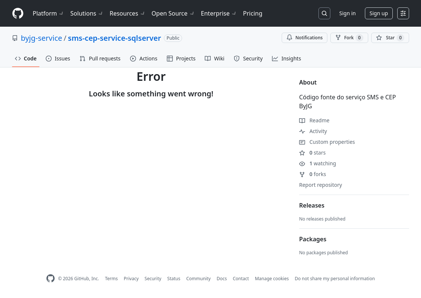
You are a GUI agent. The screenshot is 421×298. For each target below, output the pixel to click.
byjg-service (41, 38)
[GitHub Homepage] (50, 278)
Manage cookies (272, 278)
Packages (312, 239)
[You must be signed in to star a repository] (390, 38)
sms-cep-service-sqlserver (114, 38)
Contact (241, 278)
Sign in (347, 13)
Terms (111, 278)
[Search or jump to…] (324, 13)
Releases (311, 205)
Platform (48, 13)
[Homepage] (18, 13)
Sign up (379, 13)
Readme (314, 120)
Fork (349, 38)
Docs (222, 278)
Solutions (87, 13)
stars (312, 152)
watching (317, 163)
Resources (128, 13)
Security (153, 278)
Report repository (320, 184)
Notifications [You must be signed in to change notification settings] (304, 37)
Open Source (173, 13)
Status (173, 278)
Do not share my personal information (335, 278)
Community (198, 278)
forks (312, 174)
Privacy (131, 278)
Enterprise (219, 13)
